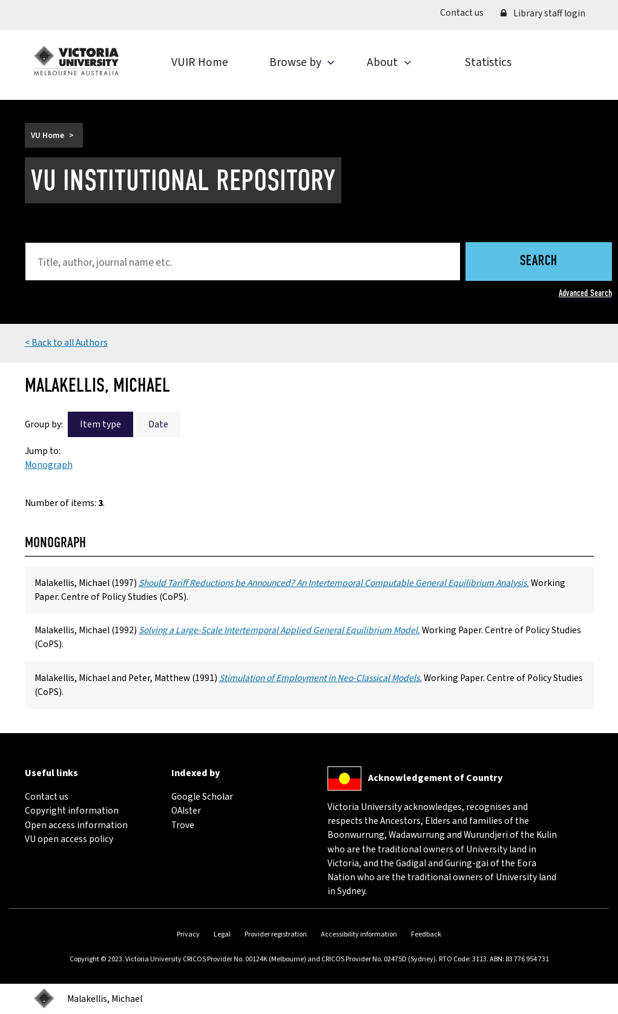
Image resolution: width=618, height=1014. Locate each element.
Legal (222, 934)
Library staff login (543, 13)
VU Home (47, 135)
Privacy (188, 934)
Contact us (466, 12)
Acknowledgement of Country (435, 778)
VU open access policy (69, 839)
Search (538, 262)
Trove (182, 825)
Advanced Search (585, 293)
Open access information (76, 825)
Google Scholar (202, 796)
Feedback (426, 934)
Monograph (49, 465)
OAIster (186, 810)
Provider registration (276, 934)
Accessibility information (359, 934)
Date (158, 424)
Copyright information (72, 810)
